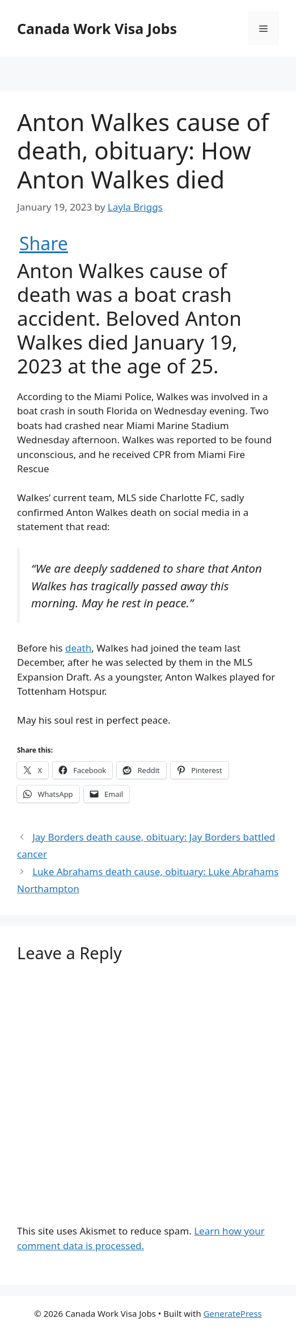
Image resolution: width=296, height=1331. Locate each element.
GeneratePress (233, 1313)
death (78, 647)
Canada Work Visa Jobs (97, 28)
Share (43, 243)
